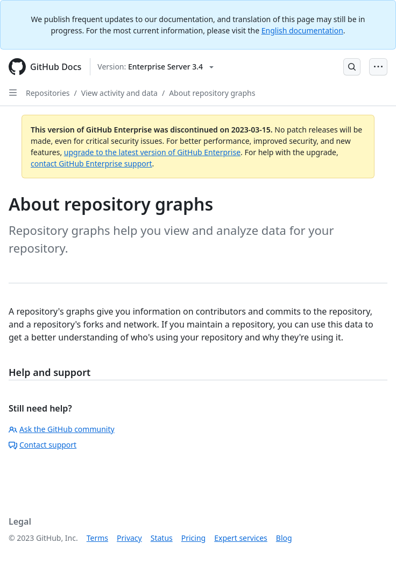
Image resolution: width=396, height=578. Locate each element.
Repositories (48, 93)
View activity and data (119, 93)
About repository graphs (212, 93)
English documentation (302, 30)
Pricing (193, 538)
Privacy (129, 538)
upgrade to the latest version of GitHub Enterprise (152, 152)
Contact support (42, 445)
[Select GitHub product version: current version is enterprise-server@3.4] (155, 66)
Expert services (240, 538)
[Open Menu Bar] (378, 66)
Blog (284, 538)
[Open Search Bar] (351, 66)
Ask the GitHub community (62, 429)
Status (162, 538)
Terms (97, 538)
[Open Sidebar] (13, 92)
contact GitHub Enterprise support (91, 163)
